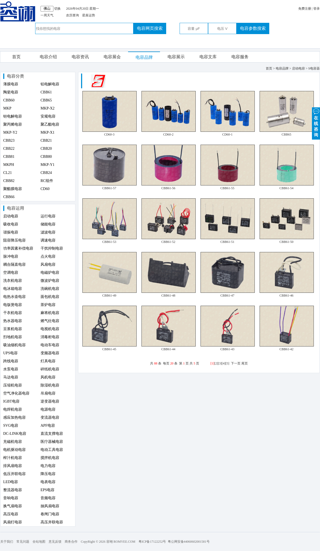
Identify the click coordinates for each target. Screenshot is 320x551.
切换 (57, 8)
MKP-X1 (47, 132)
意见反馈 (55, 541)
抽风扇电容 (50, 506)
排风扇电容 (12, 466)
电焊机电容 (12, 409)
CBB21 (46, 140)
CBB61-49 (109, 295)
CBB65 (46, 100)
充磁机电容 (12, 442)
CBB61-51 (227, 242)
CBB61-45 (109, 349)
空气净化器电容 (16, 393)
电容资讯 (80, 56)
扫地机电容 (12, 337)
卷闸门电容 (50, 514)
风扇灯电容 (12, 522)
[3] (220, 363)
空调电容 (10, 273)
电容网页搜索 (150, 28)
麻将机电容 (50, 313)
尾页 (244, 363)
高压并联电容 (52, 522)
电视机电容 (50, 329)
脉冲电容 (10, 256)
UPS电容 (10, 353)
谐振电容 (10, 232)
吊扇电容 (48, 393)
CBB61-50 (286, 242)
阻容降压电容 (14, 240)
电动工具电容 (52, 450)
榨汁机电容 (12, 458)
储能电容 (48, 224)
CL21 (7, 173)
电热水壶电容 (14, 297)
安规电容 (48, 116)
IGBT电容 (11, 401)
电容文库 (208, 56)
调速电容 (48, 240)
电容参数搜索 (253, 28)
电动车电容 (50, 345)
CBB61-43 (227, 349)
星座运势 (88, 15)
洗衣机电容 (12, 281)
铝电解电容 (50, 84)
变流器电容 (50, 417)
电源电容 (48, 409)
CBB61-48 (168, 295)
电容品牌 (144, 57)
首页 (16, 56)
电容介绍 (48, 56)
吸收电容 (10, 224)
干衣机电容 (12, 313)
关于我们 (6, 541)
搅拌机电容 (50, 458)
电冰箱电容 (12, 289)
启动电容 (10, 216)
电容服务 (240, 56)
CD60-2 (168, 134)
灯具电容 (48, 361)
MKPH (8, 165)
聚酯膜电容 (12, 189)
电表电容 (48, 482)
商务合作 (71, 541)
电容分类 (15, 76)
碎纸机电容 (50, 369)
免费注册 (304, 8)
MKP (7, 108)
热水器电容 (12, 321)
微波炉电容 (50, 281)
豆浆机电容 (12, 329)
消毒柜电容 (50, 337)
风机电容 (48, 377)
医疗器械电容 (52, 442)
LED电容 (10, 482)
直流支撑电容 (52, 434)
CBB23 (8, 140)
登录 (316, 8)
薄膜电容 (10, 84)
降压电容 (48, 474)
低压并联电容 (14, 474)
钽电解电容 (12, 116)
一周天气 (47, 15)
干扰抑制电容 (52, 248)
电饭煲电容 (12, 305)
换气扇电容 (12, 506)
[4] (224, 363)
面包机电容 (50, 297)
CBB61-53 (109, 242)
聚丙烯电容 (12, 124)
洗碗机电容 (50, 289)
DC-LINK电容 (14, 434)
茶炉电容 (48, 305)
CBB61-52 (168, 242)
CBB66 (8, 197)
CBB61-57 (109, 188)
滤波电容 (48, 232)
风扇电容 (48, 264)
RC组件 (47, 181)
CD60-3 (109, 134)
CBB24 (46, 173)
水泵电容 (10, 369)
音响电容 (10, 498)
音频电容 (48, 498)
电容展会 (112, 56)
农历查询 (72, 15)
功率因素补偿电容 (18, 248)
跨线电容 (10, 361)
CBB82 (8, 181)
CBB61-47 (227, 295)
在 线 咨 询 (316, 122)
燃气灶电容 (50, 321)
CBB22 (8, 149)
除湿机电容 (50, 385)
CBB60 (8, 100)
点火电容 (48, 256)
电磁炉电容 (50, 273)
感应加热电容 (14, 417)
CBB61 (46, 92)
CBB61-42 (286, 349)
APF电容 (48, 426)
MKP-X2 (47, 108)
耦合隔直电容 (14, 264)
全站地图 (38, 541)
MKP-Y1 (47, 165)
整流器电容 (12, 490)
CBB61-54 (286, 188)
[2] (216, 363)
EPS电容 (47, 490)
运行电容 (48, 216)
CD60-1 (227, 134)
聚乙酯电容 (50, 124)
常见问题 (22, 541)
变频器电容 (50, 353)
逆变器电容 (50, 401)
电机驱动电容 (14, 450)
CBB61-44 (168, 349)
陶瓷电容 (10, 92)
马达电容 (10, 377)
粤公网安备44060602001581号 (189, 541)
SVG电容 (10, 426)
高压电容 (10, 514)
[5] (227, 363)
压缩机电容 (12, 385)
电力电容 (48, 466)
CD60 (45, 189)
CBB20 (46, 149)
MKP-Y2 (10, 132)
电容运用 (15, 208)
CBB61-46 (286, 295)
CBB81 (8, 157)
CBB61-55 (227, 188)
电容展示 (176, 56)
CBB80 (46, 157)
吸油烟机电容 (14, 345)
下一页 (236, 363)
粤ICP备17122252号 (152, 541)
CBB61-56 (168, 188)
